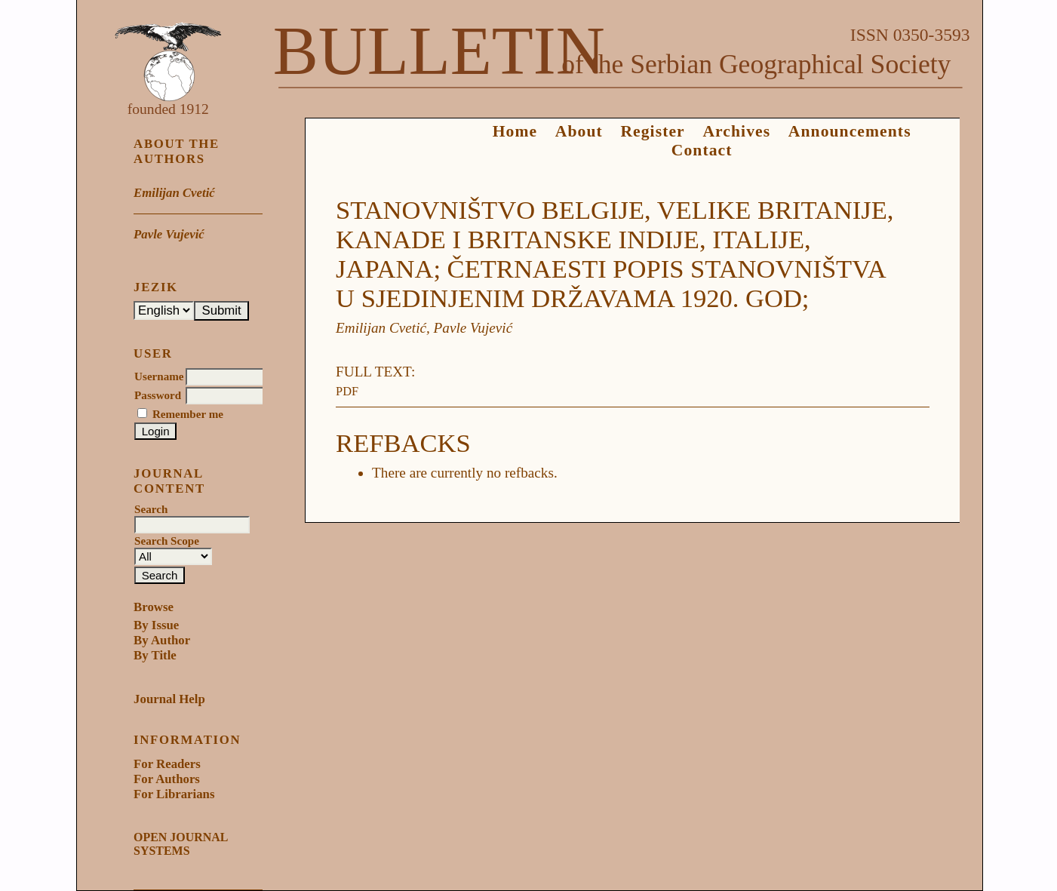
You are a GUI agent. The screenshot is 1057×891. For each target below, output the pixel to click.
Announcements (849, 131)
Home (515, 131)
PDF (347, 391)
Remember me (187, 414)
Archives (736, 131)
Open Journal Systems (180, 844)
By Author (162, 640)
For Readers (167, 764)
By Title (155, 655)
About (579, 131)
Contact (702, 150)
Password (157, 395)
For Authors (167, 779)
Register (652, 131)
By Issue (156, 625)
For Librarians (174, 794)
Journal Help (169, 699)
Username (158, 376)
